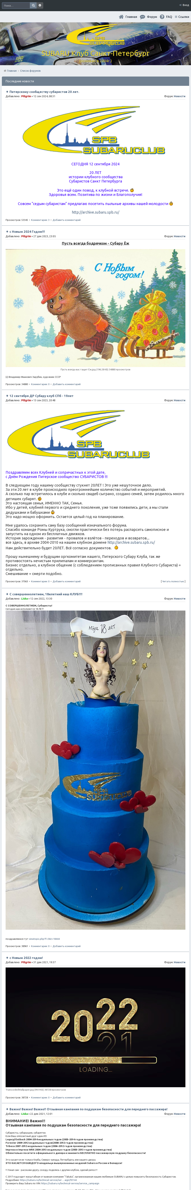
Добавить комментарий (67, 220)
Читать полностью (173, 581)
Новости (179, 96)
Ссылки (183, 16)
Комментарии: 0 (40, 384)
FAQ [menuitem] (169, 16)
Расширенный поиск (40, 5)
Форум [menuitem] (152, 16)
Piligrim (26, 96)
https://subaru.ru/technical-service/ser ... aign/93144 (48, 1180)
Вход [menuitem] (186, 5)
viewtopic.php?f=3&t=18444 (44, 939)
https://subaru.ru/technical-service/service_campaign (70, 1183)
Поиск (33, 5)
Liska (24, 598)
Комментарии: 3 (40, 220)
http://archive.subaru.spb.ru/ (95, 212)
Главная (131, 16)
